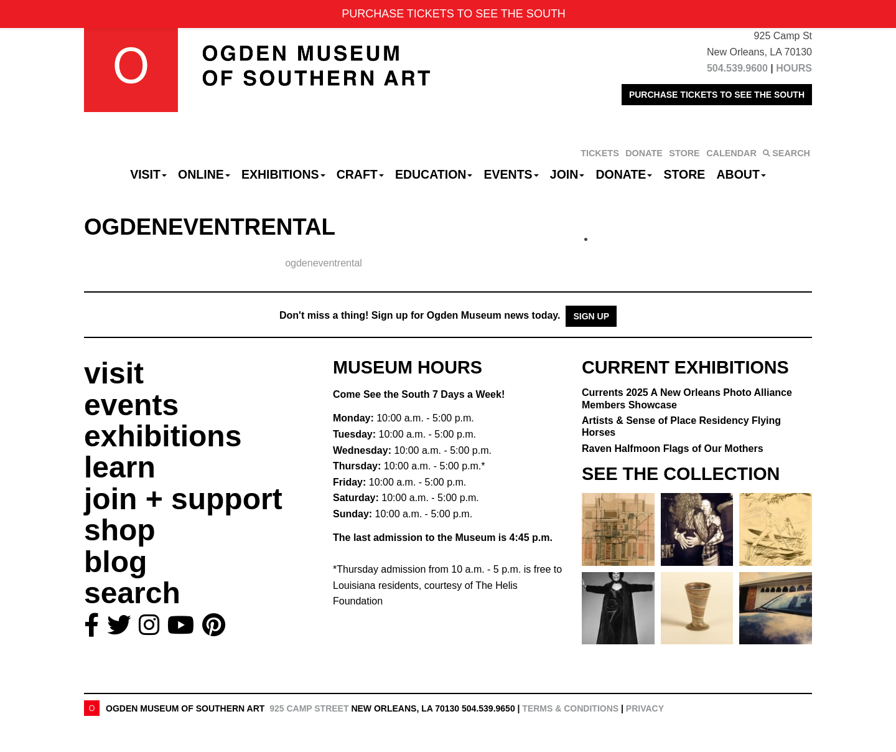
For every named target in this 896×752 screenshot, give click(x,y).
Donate (623, 174)
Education (433, 174)
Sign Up (591, 316)
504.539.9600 (737, 68)
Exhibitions (283, 174)
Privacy (645, 708)
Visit (148, 174)
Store (685, 174)
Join (567, 174)
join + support (183, 498)
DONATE (644, 153)
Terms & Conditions (570, 708)
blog (115, 561)
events (131, 404)
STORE (684, 153)
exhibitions (162, 436)
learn (120, 467)
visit (114, 373)
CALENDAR (731, 153)
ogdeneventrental (323, 263)
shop (120, 530)
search (132, 592)
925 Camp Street (308, 708)
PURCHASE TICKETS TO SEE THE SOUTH (717, 95)
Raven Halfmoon (672, 448)
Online (204, 174)
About (741, 174)
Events (511, 174)
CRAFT (360, 174)
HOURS (794, 68)
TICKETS (600, 153)
